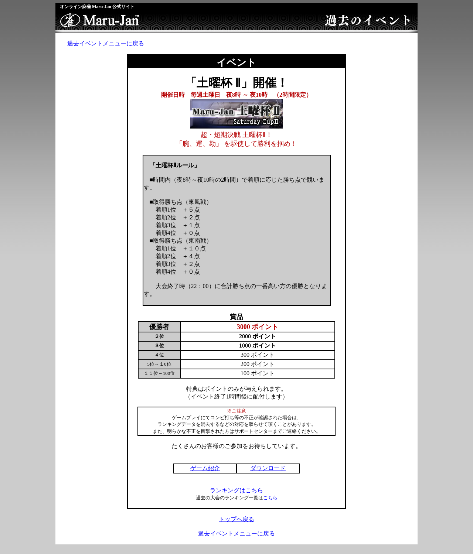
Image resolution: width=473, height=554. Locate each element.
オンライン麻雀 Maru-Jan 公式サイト (97, 6)
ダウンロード (268, 468)
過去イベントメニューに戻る (105, 43)
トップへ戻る (236, 519)
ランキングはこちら (236, 490)
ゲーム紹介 (205, 468)
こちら (270, 497)
